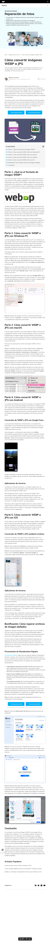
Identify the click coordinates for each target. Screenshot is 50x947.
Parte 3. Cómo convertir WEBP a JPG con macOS (22, 154)
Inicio (6, 54)
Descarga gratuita (16, 112)
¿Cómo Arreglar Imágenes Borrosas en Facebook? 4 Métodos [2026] (23, 868)
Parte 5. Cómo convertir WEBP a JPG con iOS (21, 160)
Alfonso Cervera (13, 77)
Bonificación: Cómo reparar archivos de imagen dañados (24, 162)
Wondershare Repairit (11, 655)
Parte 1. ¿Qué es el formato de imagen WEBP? (21, 149)
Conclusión (11, 165)
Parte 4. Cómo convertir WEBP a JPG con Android (22, 157)
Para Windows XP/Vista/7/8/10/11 (16, 116)
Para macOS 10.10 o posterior (34, 116)
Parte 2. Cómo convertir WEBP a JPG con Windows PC (24, 152)
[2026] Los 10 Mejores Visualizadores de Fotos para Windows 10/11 (23, 871)
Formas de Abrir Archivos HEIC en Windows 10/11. (18, 865)
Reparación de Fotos (14, 54)
